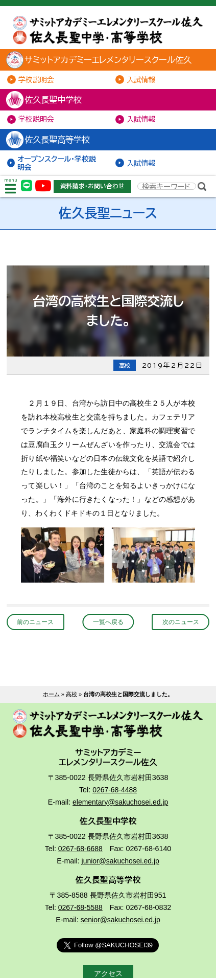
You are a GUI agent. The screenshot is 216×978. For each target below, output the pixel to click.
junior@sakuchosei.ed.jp (120, 864)
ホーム (51, 697)
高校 (71, 697)
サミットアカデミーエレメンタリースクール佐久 (104, 61)
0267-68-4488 (114, 793)
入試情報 (141, 80)
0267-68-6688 (80, 852)
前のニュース (37, 624)
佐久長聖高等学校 (52, 141)
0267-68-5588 (80, 911)
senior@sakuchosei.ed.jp (120, 923)
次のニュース (179, 624)
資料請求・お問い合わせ (93, 188)
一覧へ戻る (108, 624)
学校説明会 (37, 80)
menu (10, 189)
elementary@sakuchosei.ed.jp (120, 806)
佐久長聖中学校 (48, 100)
